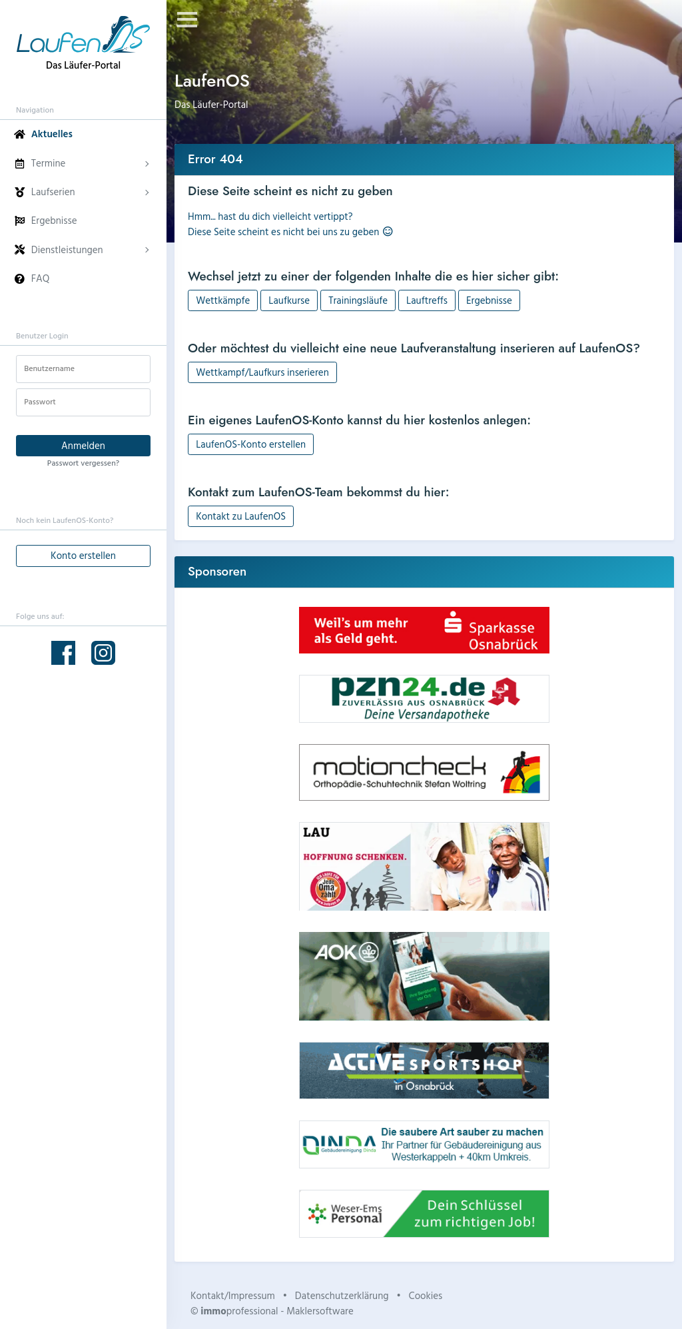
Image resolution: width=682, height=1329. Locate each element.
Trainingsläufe (358, 300)
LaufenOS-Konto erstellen (251, 444)
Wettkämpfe (223, 300)
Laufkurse (289, 300)
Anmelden (83, 445)
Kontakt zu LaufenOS (241, 516)
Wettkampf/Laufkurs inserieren (262, 372)
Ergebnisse (489, 300)
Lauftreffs (427, 300)
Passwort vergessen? (83, 462)
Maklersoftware (320, 1310)
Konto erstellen (83, 555)
